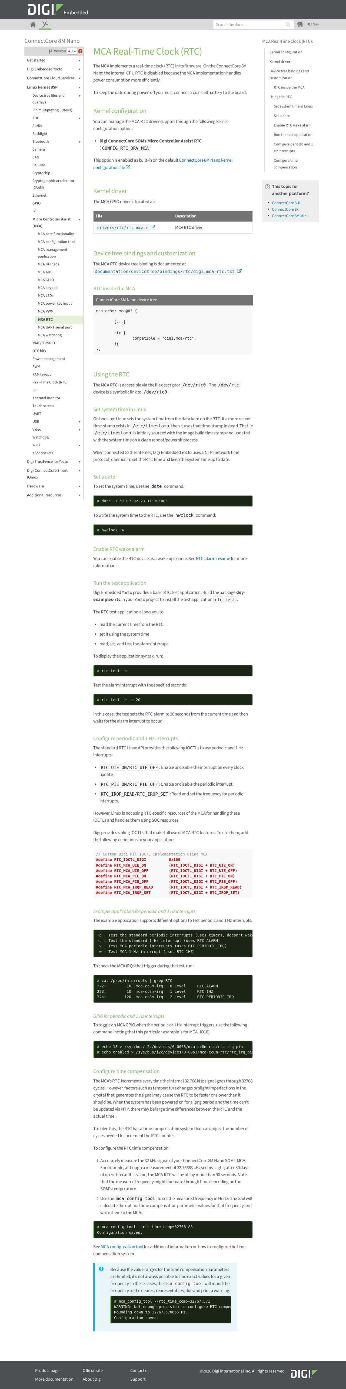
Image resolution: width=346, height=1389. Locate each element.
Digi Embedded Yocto (54, 69)
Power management (48, 359)
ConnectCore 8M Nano (52, 41)
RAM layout (41, 374)
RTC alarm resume (213, 558)
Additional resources (54, 495)
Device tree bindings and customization (289, 75)
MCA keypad (48, 288)
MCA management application (52, 253)
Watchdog (40, 437)
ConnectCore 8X (285, 209)
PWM (36, 366)
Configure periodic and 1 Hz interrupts (293, 148)
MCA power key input (55, 303)
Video (56, 429)
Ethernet (39, 195)
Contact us (139, 1371)
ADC (56, 118)
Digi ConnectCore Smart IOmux (54, 473)
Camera (38, 149)
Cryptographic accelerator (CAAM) (53, 184)
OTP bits (39, 351)
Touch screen (43, 406)
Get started (54, 60)
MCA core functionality (56, 234)
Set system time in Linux (293, 106)
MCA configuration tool (56, 242)
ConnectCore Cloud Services (54, 78)
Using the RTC (281, 97)
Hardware (54, 486)
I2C (35, 211)
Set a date (282, 116)
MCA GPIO (46, 280)
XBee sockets (42, 453)
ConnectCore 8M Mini (290, 216)
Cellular (38, 165)
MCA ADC (45, 272)
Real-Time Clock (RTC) (50, 382)
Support (137, 1379)
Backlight (39, 133)
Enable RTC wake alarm (293, 125)
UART (36, 414)
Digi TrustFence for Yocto (54, 461)
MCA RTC (45, 319)
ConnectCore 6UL (286, 203)
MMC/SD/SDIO (43, 343)
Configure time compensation (286, 164)
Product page (47, 1371)
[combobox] (253, 24)
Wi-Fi (56, 445)
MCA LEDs (46, 295)
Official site (93, 1371)
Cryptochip (41, 173)
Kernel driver (280, 61)
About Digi (92, 1379)
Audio (37, 126)
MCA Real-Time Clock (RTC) (287, 41)
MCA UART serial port (55, 327)
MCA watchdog (50, 335)
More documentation (54, 1379)
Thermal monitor (46, 398)
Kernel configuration (286, 52)
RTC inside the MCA (289, 87)
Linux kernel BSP (54, 87)
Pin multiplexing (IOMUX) (52, 110)
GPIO (36, 203)
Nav (313, 24)
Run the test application (293, 135)
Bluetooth (56, 141)
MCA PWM (46, 311)
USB (56, 421)
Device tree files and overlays (56, 98)
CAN (35, 157)
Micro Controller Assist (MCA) (56, 222)
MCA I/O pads (48, 264)
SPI (35, 390)
